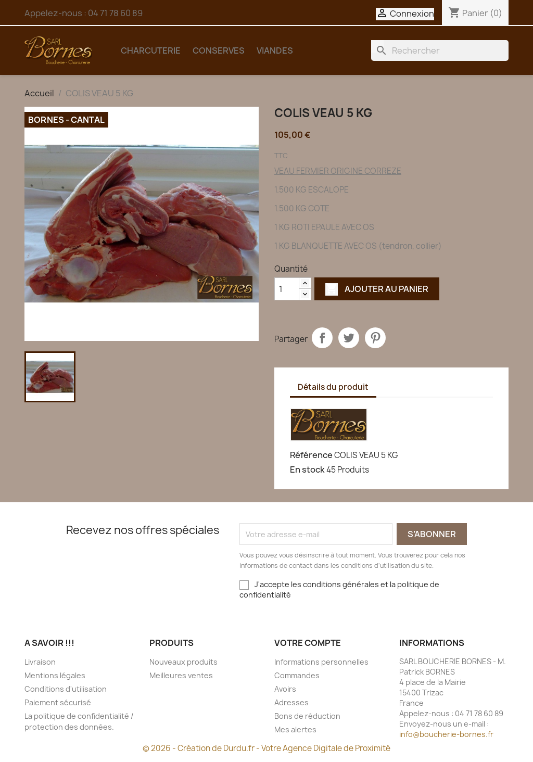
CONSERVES (219, 50)
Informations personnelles (321, 662)
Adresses (291, 702)
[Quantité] (286, 288)
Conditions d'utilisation (65, 689)
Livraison (40, 662)
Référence (311, 455)
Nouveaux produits (183, 662)
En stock (307, 469)
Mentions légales (54, 675)
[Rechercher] (440, 50)
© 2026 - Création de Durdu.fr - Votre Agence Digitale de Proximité (266, 748)
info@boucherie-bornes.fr (446, 734)
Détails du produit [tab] (333, 387)
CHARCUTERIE (151, 50)
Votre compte (307, 643)
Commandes (297, 675)
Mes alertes (295, 729)
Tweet (348, 337)
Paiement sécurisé (57, 702)
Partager (322, 337)
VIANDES (275, 50)
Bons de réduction (307, 716)
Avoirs (285, 689)
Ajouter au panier (376, 289)
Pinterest (375, 337)
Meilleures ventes (181, 675)
